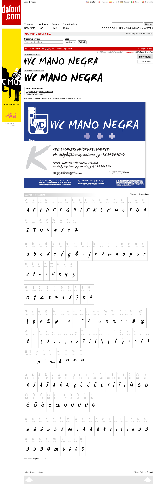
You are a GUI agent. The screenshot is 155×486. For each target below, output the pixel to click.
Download (145, 56)
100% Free (139, 52)
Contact (150, 472)
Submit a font (70, 24)
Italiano (136, 2)
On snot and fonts (36, 472)
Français (102, 2)
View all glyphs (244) (139, 194)
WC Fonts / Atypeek (61, 49)
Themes (28, 24)
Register (34, 2)
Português (147, 2)
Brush (149, 49)
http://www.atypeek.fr (35, 94)
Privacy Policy (139, 472)
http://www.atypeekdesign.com (39, 91)
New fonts (29, 28)
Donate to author (145, 62)
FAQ (54, 28)
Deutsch (125, 2)
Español (114, 2)
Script (142, 49)
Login (26, 2)
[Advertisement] (81, 14)
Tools (66, 28)
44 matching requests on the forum (139, 33)
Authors (43, 24)
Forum (55, 24)
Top (41, 28)
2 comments (129, 52)
